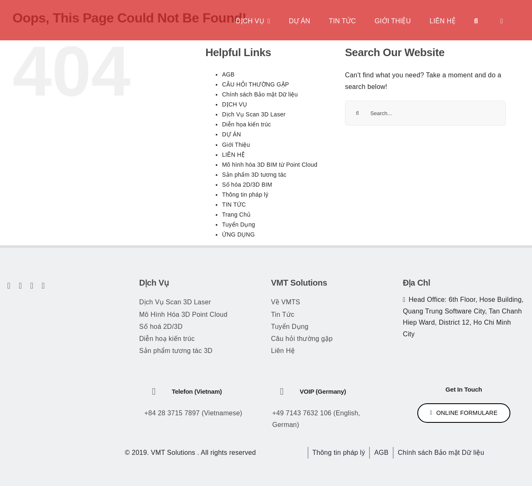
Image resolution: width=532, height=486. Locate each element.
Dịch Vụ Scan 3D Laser (254, 114)
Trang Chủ (236, 214)
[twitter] (20, 285)
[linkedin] (43, 285)
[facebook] (9, 285)
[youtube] (32, 285)
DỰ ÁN (231, 134)
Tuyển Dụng (238, 224)
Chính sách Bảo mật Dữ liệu (260, 94)
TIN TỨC (234, 204)
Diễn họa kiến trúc (246, 124)
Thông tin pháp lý (245, 194)
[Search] (357, 113)
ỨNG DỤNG (238, 234)
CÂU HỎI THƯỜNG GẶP (255, 84)
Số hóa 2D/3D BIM (247, 184)
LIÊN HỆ (233, 154)
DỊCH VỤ (234, 104)
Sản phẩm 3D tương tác (254, 174)
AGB (228, 74)
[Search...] (425, 113)
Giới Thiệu (236, 144)
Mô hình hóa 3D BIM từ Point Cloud (269, 164)
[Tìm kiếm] (476, 20)
